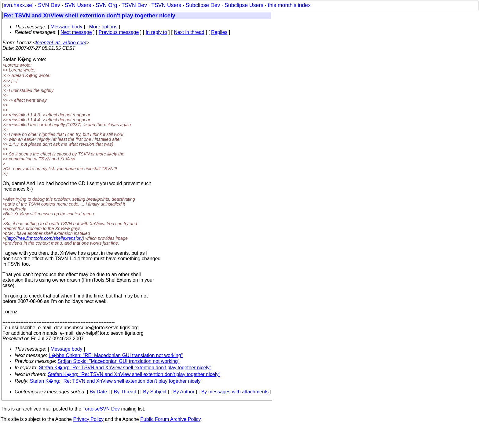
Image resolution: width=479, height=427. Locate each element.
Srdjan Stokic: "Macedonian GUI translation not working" (119, 361)
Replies (219, 32)
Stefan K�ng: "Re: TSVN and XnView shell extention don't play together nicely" (125, 367)
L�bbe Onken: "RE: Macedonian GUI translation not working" (116, 355)
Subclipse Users (244, 5)
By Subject (154, 391)
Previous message (119, 32)
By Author (183, 391)
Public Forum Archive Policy (170, 419)
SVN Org (106, 5)
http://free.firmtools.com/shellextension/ (44, 238)
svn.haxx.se (18, 5)
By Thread (125, 391)
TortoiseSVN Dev (101, 408)
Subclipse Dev (203, 5)
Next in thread (189, 32)
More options (103, 26)
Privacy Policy (88, 419)
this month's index (289, 5)
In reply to (156, 32)
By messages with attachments (235, 391)
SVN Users (77, 5)
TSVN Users (166, 5)
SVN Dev (49, 5)
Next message (76, 32)
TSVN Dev (134, 5)
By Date (98, 391)
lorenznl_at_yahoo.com (61, 42)
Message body (66, 26)
